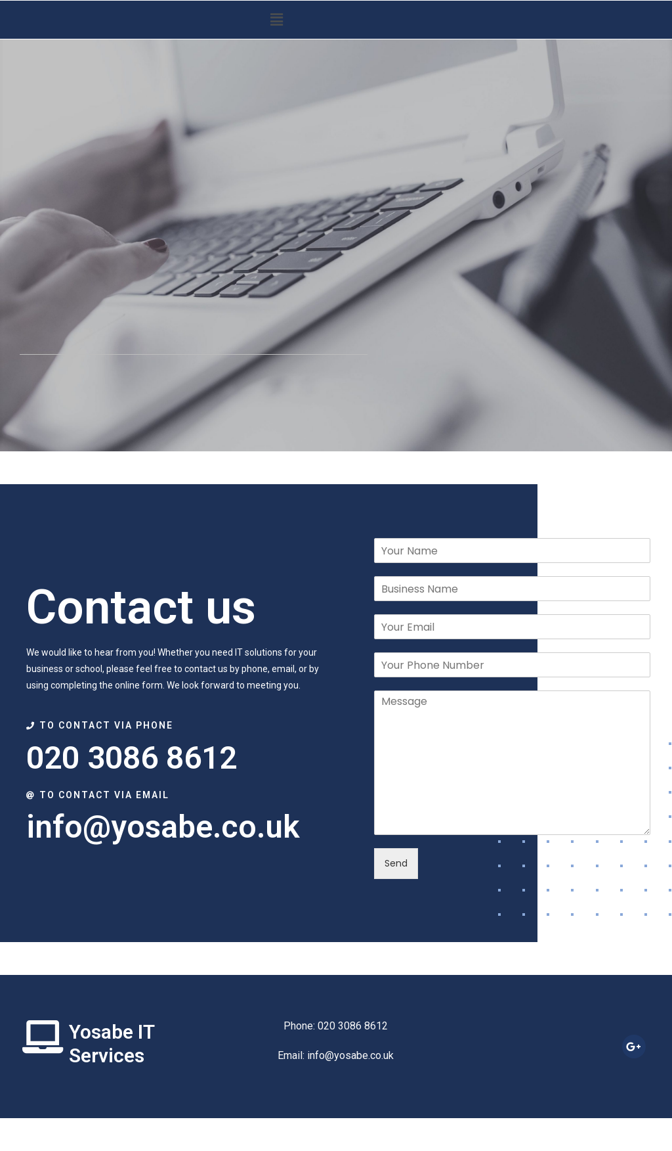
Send (396, 863)
